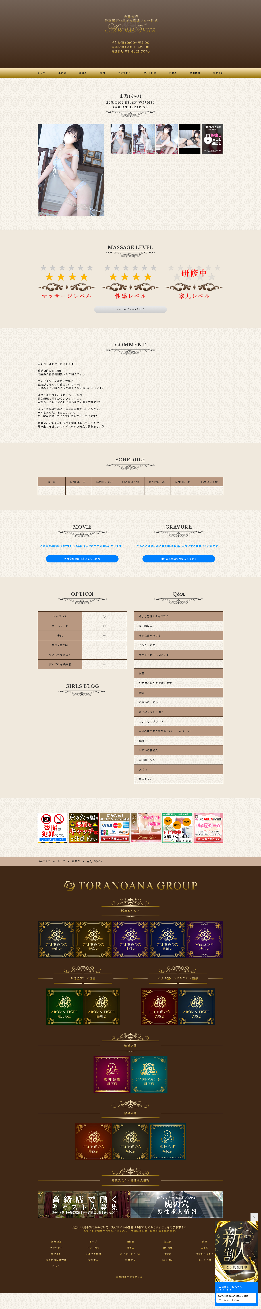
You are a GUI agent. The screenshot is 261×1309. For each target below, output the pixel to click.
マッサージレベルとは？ (130, 309)
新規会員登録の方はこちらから (82, 558)
